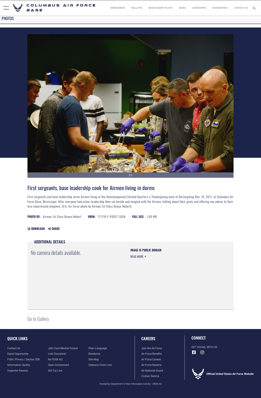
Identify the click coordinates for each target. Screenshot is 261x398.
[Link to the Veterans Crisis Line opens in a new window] (100, 365)
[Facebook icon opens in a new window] (193, 352)
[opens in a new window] (198, 8)
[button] (5, 8)
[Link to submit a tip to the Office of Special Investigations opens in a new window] (55, 370)
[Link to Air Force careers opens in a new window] (151, 359)
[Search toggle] (255, 8)
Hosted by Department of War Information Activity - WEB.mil (130, 384)
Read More (137, 257)
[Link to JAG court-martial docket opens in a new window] (63, 348)
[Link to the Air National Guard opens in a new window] (152, 370)
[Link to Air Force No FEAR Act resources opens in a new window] (55, 359)
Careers (148, 338)
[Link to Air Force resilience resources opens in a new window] (94, 353)
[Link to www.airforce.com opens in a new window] (151, 348)
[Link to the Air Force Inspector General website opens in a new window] (17, 370)
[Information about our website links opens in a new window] (57, 353)
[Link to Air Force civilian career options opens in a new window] (150, 376)
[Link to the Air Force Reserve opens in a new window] (151, 365)
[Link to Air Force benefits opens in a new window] (151, 353)
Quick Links (17, 338)
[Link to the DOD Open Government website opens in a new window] (58, 365)
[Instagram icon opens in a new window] (202, 352)
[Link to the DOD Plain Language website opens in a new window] (97, 348)
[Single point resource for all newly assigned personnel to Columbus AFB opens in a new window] (117, 8)
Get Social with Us (204, 347)
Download (36, 228)
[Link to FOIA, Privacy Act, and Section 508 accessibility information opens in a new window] (23, 359)
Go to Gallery (38, 318)
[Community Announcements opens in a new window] (136, 8)
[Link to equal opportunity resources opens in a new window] (17, 353)
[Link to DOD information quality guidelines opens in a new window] (18, 365)
